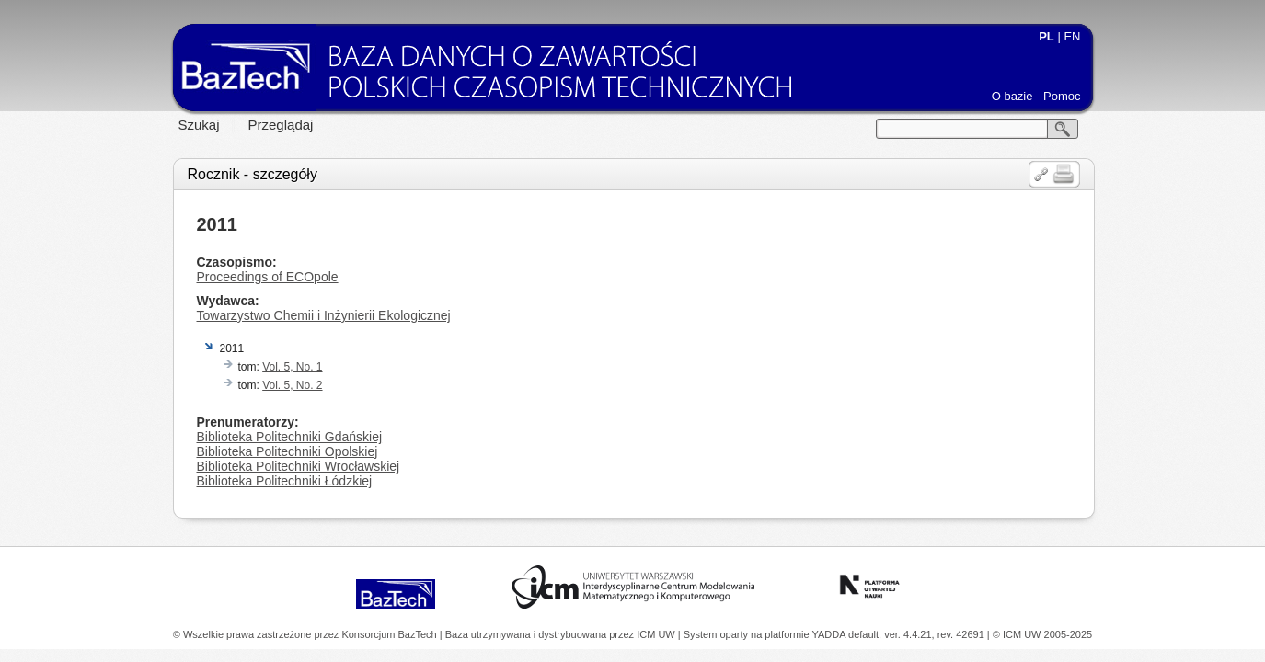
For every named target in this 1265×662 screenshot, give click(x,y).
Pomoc (1061, 96)
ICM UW (657, 634)
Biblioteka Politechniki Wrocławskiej (298, 466)
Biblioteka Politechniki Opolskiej (287, 451)
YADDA (830, 634)
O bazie (1012, 96)
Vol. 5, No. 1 (292, 366)
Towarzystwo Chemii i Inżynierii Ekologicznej (324, 315)
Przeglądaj (281, 124)
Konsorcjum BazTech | (392, 634)
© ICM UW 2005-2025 (1042, 634)
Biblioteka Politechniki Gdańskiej (290, 436)
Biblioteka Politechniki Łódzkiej (285, 481)
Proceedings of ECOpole (268, 276)
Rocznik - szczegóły (252, 174)
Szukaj (199, 124)
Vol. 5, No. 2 (292, 385)
